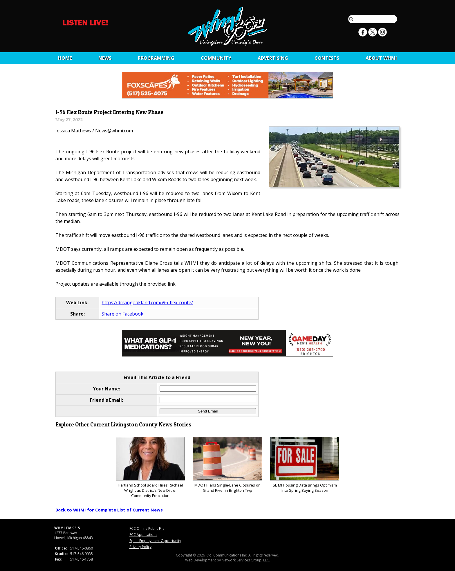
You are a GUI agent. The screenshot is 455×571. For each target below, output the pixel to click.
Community (216, 58)
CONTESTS (327, 58)
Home (65, 58)
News (104, 58)
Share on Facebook (122, 314)
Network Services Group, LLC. (246, 560)
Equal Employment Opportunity (155, 540)
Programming (156, 58)
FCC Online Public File (147, 528)
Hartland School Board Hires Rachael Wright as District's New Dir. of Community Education (150, 467)
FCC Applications (143, 534)
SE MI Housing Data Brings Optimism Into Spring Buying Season (304, 465)
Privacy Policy (140, 546)
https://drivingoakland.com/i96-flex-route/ (147, 302)
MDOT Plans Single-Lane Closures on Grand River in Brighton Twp (227, 465)
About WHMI (381, 58)
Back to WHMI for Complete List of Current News (109, 510)
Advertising (273, 58)
